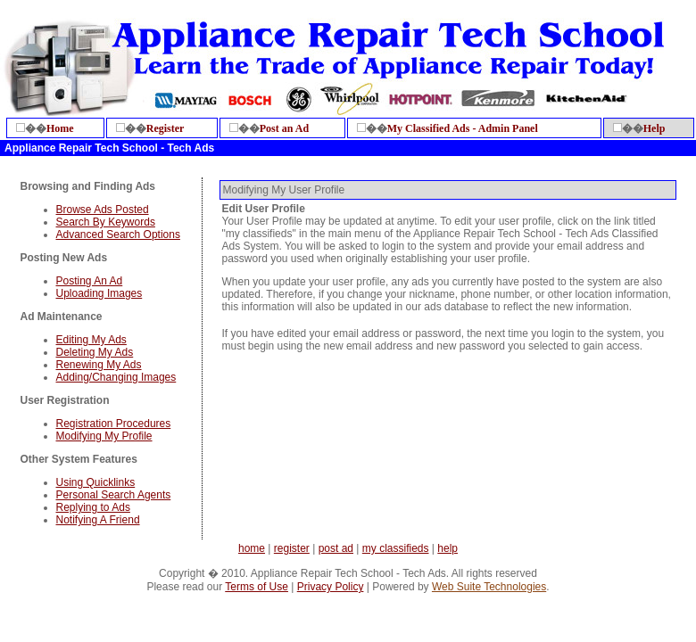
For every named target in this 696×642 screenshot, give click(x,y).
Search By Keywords (105, 222)
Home (60, 128)
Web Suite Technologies (489, 586)
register (292, 548)
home (251, 548)
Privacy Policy (330, 586)
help (447, 548)
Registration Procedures (113, 423)
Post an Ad (284, 128)
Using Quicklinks (96, 482)
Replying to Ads (93, 507)
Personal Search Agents (113, 495)
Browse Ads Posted (102, 209)
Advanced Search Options (118, 234)
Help (654, 128)
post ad (336, 548)
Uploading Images (99, 293)
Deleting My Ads (95, 352)
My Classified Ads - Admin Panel (462, 128)
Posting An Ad (89, 281)
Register (165, 128)
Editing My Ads (91, 339)
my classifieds (395, 548)
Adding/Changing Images (116, 377)
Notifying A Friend (98, 520)
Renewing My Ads (99, 364)
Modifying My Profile (104, 436)
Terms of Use (256, 586)
